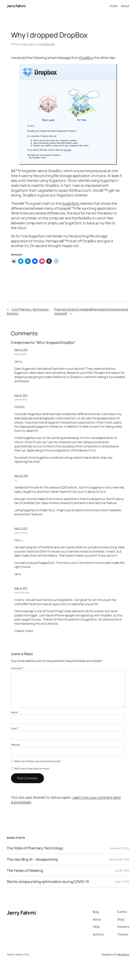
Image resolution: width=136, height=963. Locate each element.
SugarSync (70, 203)
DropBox (86, 57)
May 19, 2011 (21, 349)
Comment (17, 668)
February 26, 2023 (119, 859)
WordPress (123, 954)
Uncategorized (46, 44)
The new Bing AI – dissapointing (32, 859)
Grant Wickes (21, 592)
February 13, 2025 (119, 848)
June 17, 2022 (122, 881)
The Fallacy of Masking (25, 870)
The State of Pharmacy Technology (35, 848)
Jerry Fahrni (16, 6)
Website (15, 744)
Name (15, 712)
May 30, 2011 (21, 475)
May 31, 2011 (20, 528)
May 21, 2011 (20, 395)
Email (14, 728)
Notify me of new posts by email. (32, 768)
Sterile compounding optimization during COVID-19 (48, 882)
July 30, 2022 (122, 870)
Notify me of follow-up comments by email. (37, 761)
